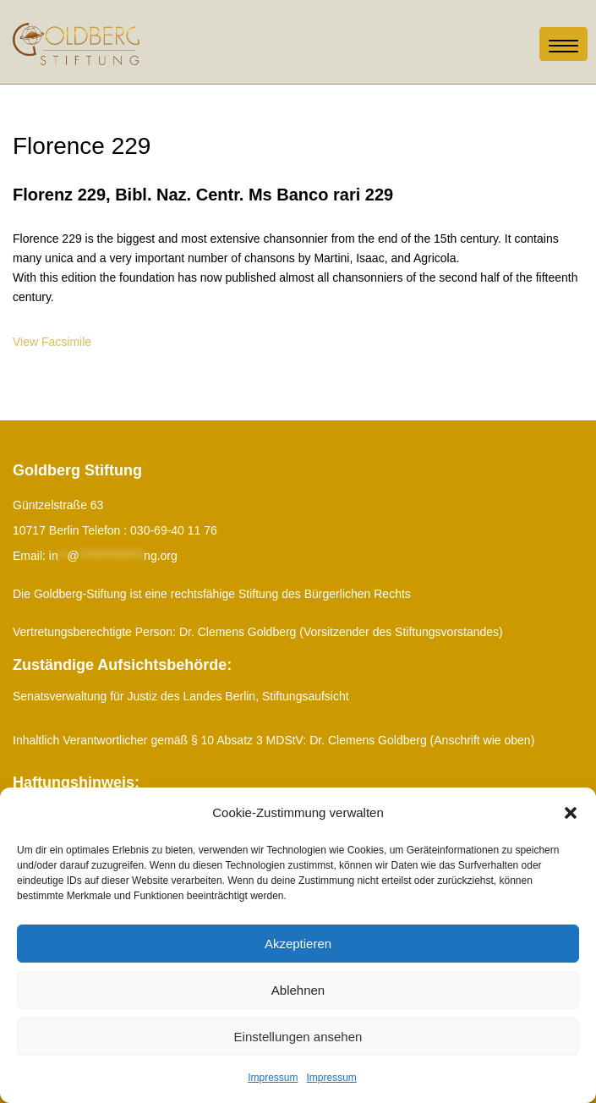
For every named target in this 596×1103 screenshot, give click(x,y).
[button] (570, 812)
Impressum (273, 1078)
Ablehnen (298, 990)
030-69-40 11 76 (173, 530)
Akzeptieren (298, 943)
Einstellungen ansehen (298, 1036)
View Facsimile (52, 341)
